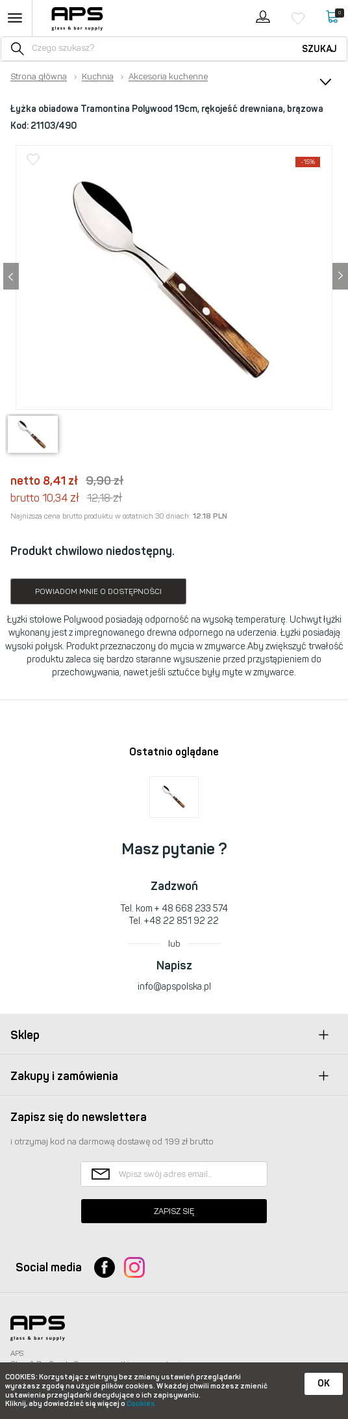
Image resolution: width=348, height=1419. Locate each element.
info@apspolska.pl (174, 986)
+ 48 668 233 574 (191, 908)
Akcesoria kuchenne (168, 76)
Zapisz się (174, 1211)
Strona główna (38, 76)
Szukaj (319, 49)
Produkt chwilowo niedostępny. (92, 551)
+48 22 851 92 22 (181, 920)
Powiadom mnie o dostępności (98, 591)
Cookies (141, 1403)
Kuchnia (98, 76)
